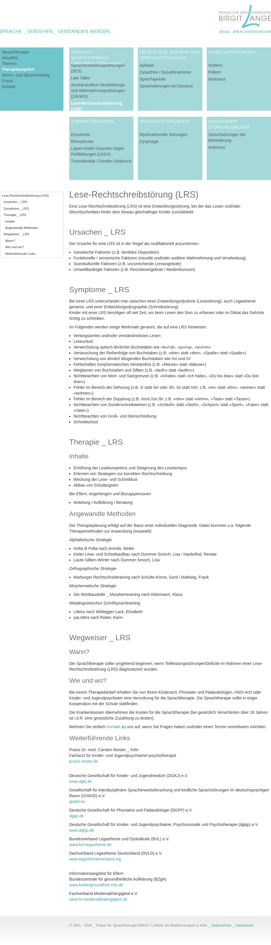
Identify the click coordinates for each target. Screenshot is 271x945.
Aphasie (147, 65)
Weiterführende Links (20, 253)
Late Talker (81, 78)
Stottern (215, 65)
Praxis (7, 81)
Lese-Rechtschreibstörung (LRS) (25, 195)
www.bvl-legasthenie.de (90, 844)
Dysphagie (149, 141)
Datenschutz (221, 925)
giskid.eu (77, 801)
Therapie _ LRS (14, 215)
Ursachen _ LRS (15, 202)
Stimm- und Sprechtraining (26, 75)
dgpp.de (76, 816)
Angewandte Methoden (21, 227)
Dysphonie (80, 134)
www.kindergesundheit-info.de (96, 885)
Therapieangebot (18, 69)
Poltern (214, 72)
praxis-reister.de (83, 761)
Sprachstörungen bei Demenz (166, 86)
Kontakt (8, 86)
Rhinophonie (82, 141)
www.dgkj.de (80, 781)
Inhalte (10, 221)
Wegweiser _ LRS (16, 234)
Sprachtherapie (15, 52)
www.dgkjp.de (81, 830)
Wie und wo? (14, 247)
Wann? (10, 240)
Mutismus (217, 79)
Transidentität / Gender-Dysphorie (101, 161)
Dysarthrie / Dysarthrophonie (165, 72)
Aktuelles (10, 58)
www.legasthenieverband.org (95, 859)
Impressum (244, 925)
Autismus (216, 147)
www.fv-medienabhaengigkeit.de (98, 899)
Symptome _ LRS (16, 208)
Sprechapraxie (152, 79)
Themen (9, 63)
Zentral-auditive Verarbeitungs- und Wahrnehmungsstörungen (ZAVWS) (98, 91)
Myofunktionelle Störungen (163, 134)
